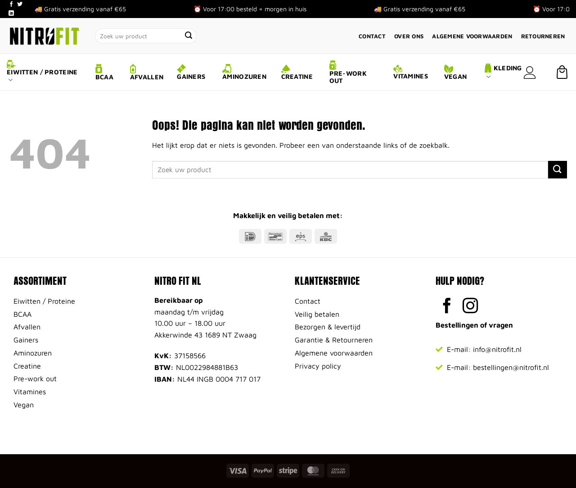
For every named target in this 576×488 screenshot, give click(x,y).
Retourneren (543, 36)
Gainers (191, 72)
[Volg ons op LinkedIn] (11, 13)
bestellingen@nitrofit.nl (511, 367)
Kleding (503, 72)
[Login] (529, 72)
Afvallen (146, 72)
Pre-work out (348, 72)
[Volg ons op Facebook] (11, 4)
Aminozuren (244, 72)
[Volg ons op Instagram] (470, 306)
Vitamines (410, 72)
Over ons (408, 36)
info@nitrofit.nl (497, 349)
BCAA (104, 72)
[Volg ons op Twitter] (19, 4)
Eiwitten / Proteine (42, 72)
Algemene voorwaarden (472, 36)
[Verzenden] (189, 36)
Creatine (297, 72)
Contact (372, 36)
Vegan (455, 72)
